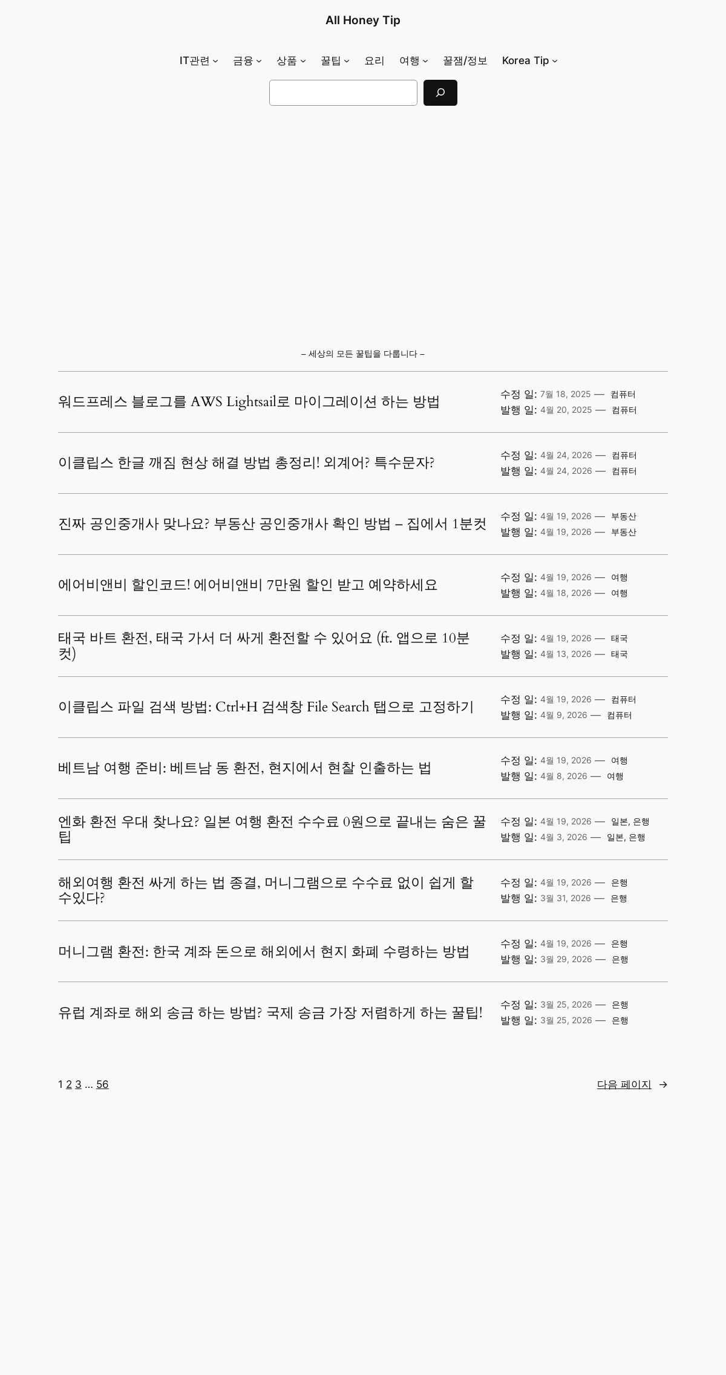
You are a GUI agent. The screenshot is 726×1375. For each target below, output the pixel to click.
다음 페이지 (632, 1084)
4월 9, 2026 (563, 715)
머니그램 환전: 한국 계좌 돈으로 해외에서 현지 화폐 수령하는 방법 (264, 952)
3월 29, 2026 (566, 959)
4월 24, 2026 (566, 455)
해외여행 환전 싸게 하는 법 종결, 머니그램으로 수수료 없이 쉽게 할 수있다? (266, 890)
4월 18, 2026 (566, 592)
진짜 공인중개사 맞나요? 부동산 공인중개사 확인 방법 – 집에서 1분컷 (272, 524)
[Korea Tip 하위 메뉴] (555, 60)
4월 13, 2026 (566, 654)
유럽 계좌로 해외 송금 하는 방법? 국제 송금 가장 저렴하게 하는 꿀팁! (270, 1013)
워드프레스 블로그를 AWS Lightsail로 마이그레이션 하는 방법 (249, 402)
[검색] (440, 93)
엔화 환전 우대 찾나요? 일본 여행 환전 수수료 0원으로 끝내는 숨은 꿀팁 (272, 829)
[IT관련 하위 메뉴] (215, 60)
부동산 (623, 516)
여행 (619, 577)
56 (102, 1084)
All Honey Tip (363, 20)
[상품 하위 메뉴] (303, 60)
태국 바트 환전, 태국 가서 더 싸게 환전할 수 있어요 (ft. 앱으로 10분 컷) (264, 645)
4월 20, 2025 (566, 409)
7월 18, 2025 (565, 394)
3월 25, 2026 (566, 1004)
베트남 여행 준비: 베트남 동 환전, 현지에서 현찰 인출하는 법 (245, 768)
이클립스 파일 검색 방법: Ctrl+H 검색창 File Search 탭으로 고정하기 (266, 707)
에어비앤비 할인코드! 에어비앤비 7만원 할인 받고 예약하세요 (248, 585)
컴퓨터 (623, 394)
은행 (641, 821)
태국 (619, 638)
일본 (619, 821)
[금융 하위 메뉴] (259, 60)
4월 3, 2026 (563, 837)
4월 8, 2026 (563, 776)
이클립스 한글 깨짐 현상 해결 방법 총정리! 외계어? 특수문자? (246, 463)
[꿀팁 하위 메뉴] (347, 60)
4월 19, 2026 (566, 516)
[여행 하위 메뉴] (425, 60)
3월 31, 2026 (565, 898)
